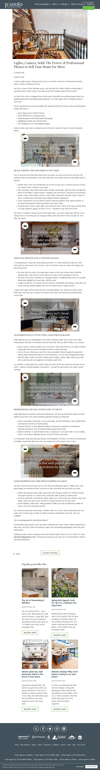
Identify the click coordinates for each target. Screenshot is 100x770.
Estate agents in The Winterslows (73, 755)
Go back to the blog (50, 553)
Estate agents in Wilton (87, 759)
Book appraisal (88, 6)
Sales (49, 6)
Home (17, 745)
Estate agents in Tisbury (68, 759)
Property (17, 77)
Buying (34, 745)
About (77, 6)
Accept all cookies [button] (91, 766)
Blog (74, 745)
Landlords (55, 745)
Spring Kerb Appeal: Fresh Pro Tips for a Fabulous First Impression (64, 603)
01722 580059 (88, 2)
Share (16, 554)
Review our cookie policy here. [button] (47, 767)
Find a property (39, 6)
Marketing (47, 745)
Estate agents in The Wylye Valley (45, 759)
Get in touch (81, 745)
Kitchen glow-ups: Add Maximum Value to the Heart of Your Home (32, 674)
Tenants (62, 745)
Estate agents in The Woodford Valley (18, 759)
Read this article (30, 633)
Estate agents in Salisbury (24, 755)
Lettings (56, 6)
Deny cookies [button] (80, 766)
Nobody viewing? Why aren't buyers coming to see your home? (65, 674)
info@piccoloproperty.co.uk (24, 537)
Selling (40, 745)
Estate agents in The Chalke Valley (47, 755)
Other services (67, 6)
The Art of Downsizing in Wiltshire (33, 601)
